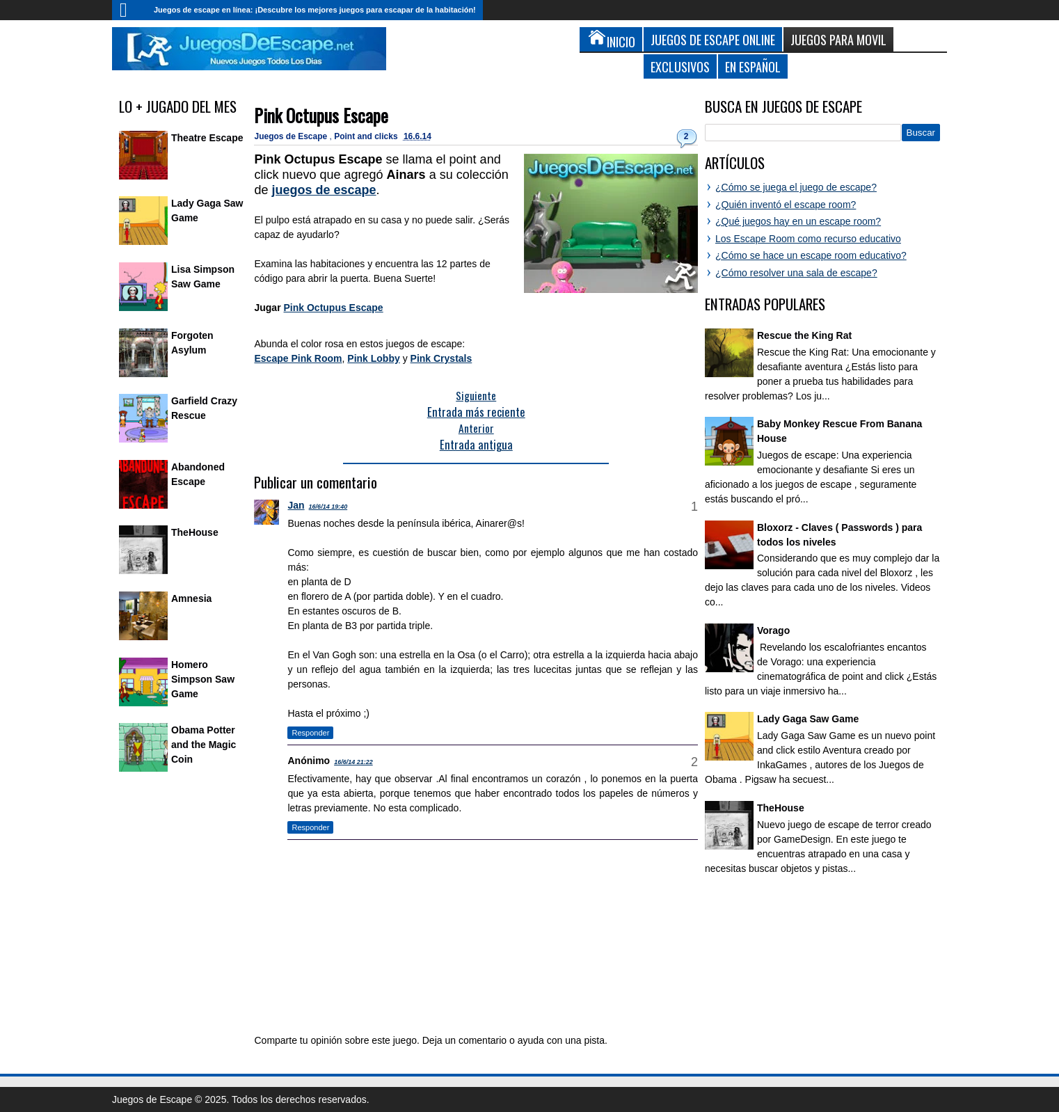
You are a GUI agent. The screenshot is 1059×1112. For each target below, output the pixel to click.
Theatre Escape (207, 137)
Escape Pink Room (298, 358)
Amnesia (191, 598)
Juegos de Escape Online (713, 39)
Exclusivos (680, 66)
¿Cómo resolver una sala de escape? (796, 272)
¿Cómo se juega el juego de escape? (796, 187)
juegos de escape (324, 190)
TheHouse (194, 532)
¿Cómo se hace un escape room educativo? (811, 255)
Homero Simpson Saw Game (202, 679)
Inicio (129, 10)
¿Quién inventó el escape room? (785, 204)
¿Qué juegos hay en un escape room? (798, 221)
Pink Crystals (441, 358)
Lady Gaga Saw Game (808, 718)
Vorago (773, 630)
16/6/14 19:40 (328, 506)
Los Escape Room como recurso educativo (808, 238)
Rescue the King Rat (804, 335)
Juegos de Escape (291, 136)
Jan (295, 505)
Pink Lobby (373, 358)
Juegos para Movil (838, 39)
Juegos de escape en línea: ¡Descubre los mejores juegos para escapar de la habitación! (315, 10)
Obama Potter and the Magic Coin (203, 744)
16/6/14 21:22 (353, 761)
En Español (753, 66)
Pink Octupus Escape (321, 115)
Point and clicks (367, 136)
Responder (310, 733)
